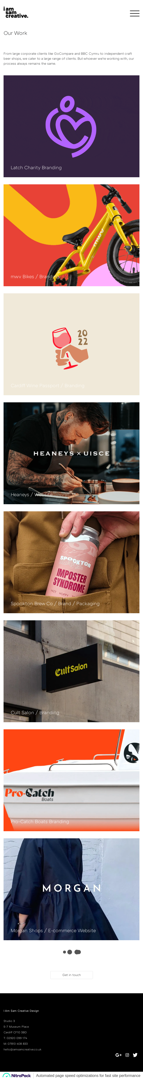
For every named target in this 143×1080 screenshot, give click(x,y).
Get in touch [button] (71, 975)
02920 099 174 (17, 1038)
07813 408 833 (18, 1043)
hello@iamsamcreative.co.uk (22, 1049)
